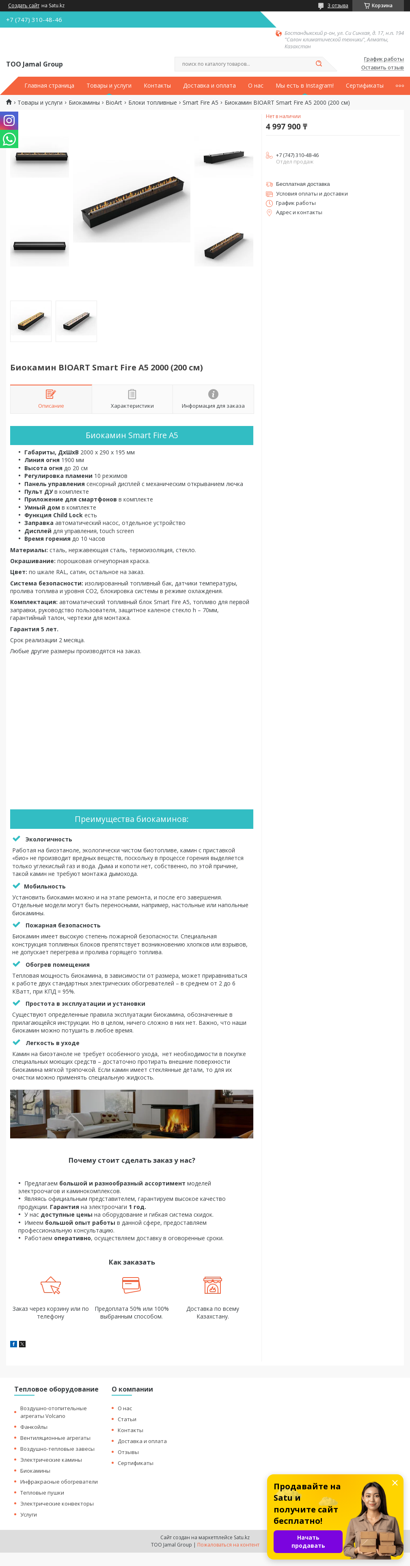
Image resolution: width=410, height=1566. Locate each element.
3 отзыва (338, 5)
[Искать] (319, 64)
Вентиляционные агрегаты (55, 1437)
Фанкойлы (33, 1426)
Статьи (127, 1419)
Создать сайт (23, 6)
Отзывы (128, 1452)
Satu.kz (242, 1537)
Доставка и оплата (209, 85)
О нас (255, 85)
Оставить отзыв (382, 68)
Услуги (28, 1514)
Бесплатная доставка (303, 184)
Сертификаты (365, 85)
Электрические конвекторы (57, 1503)
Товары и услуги (109, 85)
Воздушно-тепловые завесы (57, 1448)
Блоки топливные (152, 102)
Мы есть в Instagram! (305, 85)
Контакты (157, 85)
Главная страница (49, 85)
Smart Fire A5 (200, 102)
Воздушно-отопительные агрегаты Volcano (53, 1412)
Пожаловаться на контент (228, 1544)
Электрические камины (51, 1459)
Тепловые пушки (42, 1492)
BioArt (114, 102)
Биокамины (84, 102)
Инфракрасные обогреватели (59, 1481)
